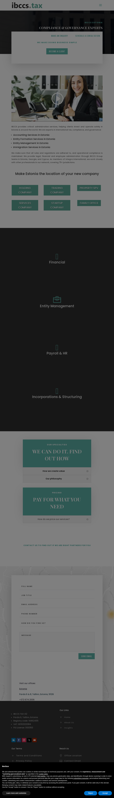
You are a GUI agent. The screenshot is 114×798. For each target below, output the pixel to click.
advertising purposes (81, 778)
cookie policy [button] (43, 774)
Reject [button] (90, 793)
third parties (41, 776)
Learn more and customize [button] (16, 793)
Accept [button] (105, 793)
